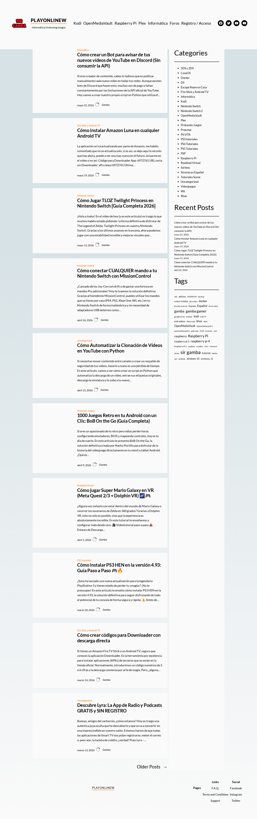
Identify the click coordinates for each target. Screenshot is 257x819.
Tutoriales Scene (191, 177)
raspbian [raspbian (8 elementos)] (191, 346)
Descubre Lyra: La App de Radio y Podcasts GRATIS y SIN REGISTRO (119, 707)
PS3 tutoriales (84, 560)
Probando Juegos (86, 410)
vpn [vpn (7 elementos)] (175, 359)
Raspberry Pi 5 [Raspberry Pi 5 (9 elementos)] (180, 346)
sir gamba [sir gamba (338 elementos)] (190, 352)
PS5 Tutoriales (190, 148)
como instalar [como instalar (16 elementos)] (181, 301)
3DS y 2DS (187, 68)
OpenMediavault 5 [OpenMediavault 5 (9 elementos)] (205, 326)
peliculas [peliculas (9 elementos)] (194, 331)
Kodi (184, 101)
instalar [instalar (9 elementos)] (189, 316)
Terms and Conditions (213, 794)
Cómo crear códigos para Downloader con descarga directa (119, 637)
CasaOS (186, 73)
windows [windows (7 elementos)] (181, 359)
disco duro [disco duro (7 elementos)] (193, 301)
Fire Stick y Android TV (89, 125)
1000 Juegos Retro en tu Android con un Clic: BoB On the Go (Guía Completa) (117, 418)
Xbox (184, 196)
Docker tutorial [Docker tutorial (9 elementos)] (180, 306)
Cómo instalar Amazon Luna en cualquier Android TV (118, 133)
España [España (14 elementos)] (192, 306)
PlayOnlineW (49, 20)
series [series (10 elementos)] (176, 353)
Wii (183, 191)
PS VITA (186, 134)
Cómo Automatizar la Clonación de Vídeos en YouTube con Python (119, 348)
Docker (185, 77)
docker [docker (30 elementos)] (203, 301)
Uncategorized (85, 340)
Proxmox (186, 130)
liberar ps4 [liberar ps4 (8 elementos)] (191, 321)
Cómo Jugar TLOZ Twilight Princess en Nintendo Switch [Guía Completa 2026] (116, 203)
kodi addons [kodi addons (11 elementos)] (179, 321)
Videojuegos (189, 186)
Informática (83, 49)
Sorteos (186, 167)
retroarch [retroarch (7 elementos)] (213, 346)
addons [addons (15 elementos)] (182, 296)
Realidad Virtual (85, 485)
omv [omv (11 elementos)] (205, 321)
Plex (183, 120)
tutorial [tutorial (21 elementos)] (206, 353)
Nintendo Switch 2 (193, 111)
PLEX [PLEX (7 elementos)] (202, 331)
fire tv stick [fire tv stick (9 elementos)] (213, 306)
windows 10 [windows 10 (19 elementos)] (193, 358)
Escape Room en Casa (194, 87)
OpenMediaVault (192, 115)
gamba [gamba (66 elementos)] (179, 311)
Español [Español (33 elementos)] (202, 306)
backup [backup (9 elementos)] (201, 296)
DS (183, 82)
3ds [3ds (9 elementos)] (175, 296)
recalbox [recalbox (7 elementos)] (199, 346)
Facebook (235, 788)
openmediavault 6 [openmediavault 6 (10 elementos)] (182, 331)
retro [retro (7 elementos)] (206, 346)
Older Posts (152, 766)
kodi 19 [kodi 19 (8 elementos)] (203, 317)
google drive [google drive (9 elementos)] (179, 316)
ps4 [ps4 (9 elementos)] (215, 331)
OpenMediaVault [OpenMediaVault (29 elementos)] (184, 326)
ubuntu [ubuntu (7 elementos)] (214, 353)
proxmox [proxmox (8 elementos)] (208, 331)
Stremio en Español (193, 172)
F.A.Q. (213, 788)
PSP (183, 153)
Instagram (235, 794)
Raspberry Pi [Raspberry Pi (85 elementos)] (198, 336)
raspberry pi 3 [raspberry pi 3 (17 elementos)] (181, 341)
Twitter (235, 800)
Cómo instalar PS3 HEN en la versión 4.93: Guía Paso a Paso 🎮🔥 (119, 567)
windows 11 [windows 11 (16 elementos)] (207, 358)
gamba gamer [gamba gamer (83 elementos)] (196, 311)
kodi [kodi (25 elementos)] (196, 316)
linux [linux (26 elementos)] (199, 321)
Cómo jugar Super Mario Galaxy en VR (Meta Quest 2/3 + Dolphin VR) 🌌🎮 (115, 492)
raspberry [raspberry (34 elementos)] (180, 336)
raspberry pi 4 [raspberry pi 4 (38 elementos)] (200, 341)
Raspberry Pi (189, 158)
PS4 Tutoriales (190, 144)
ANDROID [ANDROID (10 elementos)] (192, 296)
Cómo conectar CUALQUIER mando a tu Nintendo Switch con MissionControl (117, 273)
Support (213, 800)
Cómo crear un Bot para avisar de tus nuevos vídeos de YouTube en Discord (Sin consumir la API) (118, 60)
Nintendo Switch (86, 195)
